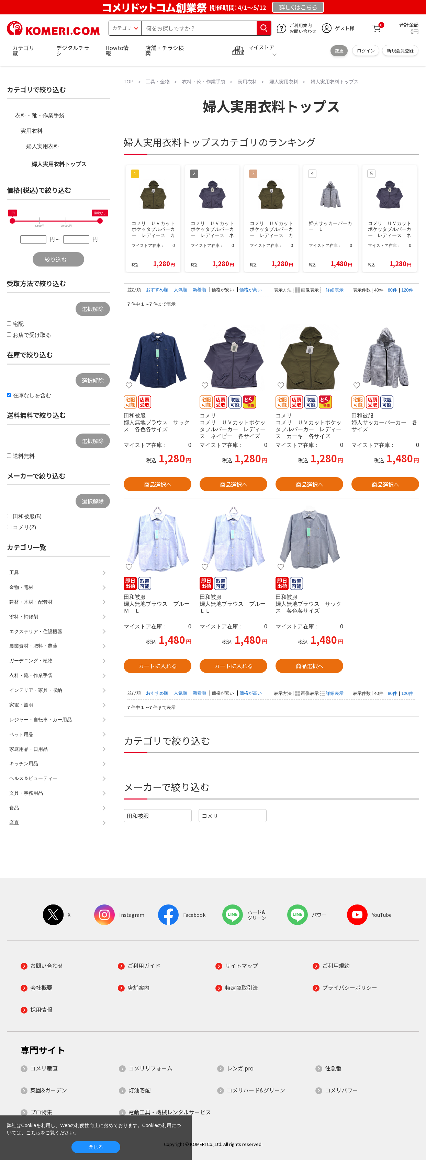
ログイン (366, 50)
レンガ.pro (240, 1068)
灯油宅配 (139, 1090)
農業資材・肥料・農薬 (33, 646)
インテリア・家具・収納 (35, 690)
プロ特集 (41, 1112)
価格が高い (250, 289)
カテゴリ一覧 (26, 50)
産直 (14, 822)
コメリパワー (341, 1090)
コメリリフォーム (150, 1068)
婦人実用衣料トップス (59, 164)
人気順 (181, 289)
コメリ (210, 816)
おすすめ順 (158, 289)
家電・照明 (21, 705)
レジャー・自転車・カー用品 (40, 719)
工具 (14, 572)
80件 (392, 290)
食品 (14, 807)
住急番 (333, 1068)
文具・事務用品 (26, 793)
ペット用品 (21, 734)
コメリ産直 (44, 1068)
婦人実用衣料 (42, 146)
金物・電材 (21, 587)
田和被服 (138, 816)
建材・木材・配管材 (31, 602)
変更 (339, 50)
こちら (33, 1132)
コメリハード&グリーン (256, 1090)
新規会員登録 (400, 50)
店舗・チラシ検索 (164, 50)
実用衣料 (32, 131)
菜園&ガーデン (48, 1090)
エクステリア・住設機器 (35, 631)
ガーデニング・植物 (31, 660)
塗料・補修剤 (23, 616)
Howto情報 (117, 50)
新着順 (200, 289)
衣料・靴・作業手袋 (40, 115)
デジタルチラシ (72, 50)
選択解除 (93, 309)
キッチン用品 (23, 763)
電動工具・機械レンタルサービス (169, 1112)
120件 (407, 290)
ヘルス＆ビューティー (33, 778)
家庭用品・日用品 (28, 749)
